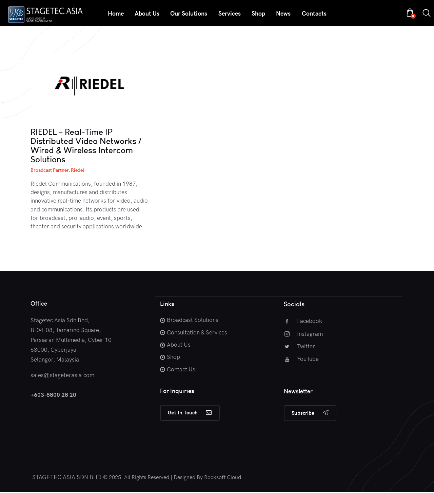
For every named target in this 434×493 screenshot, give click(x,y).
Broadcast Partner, (51, 170)
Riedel (77, 170)
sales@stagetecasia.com (62, 375)
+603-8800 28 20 (53, 394)
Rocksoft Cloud (222, 477)
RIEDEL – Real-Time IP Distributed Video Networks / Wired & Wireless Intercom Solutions (86, 145)
